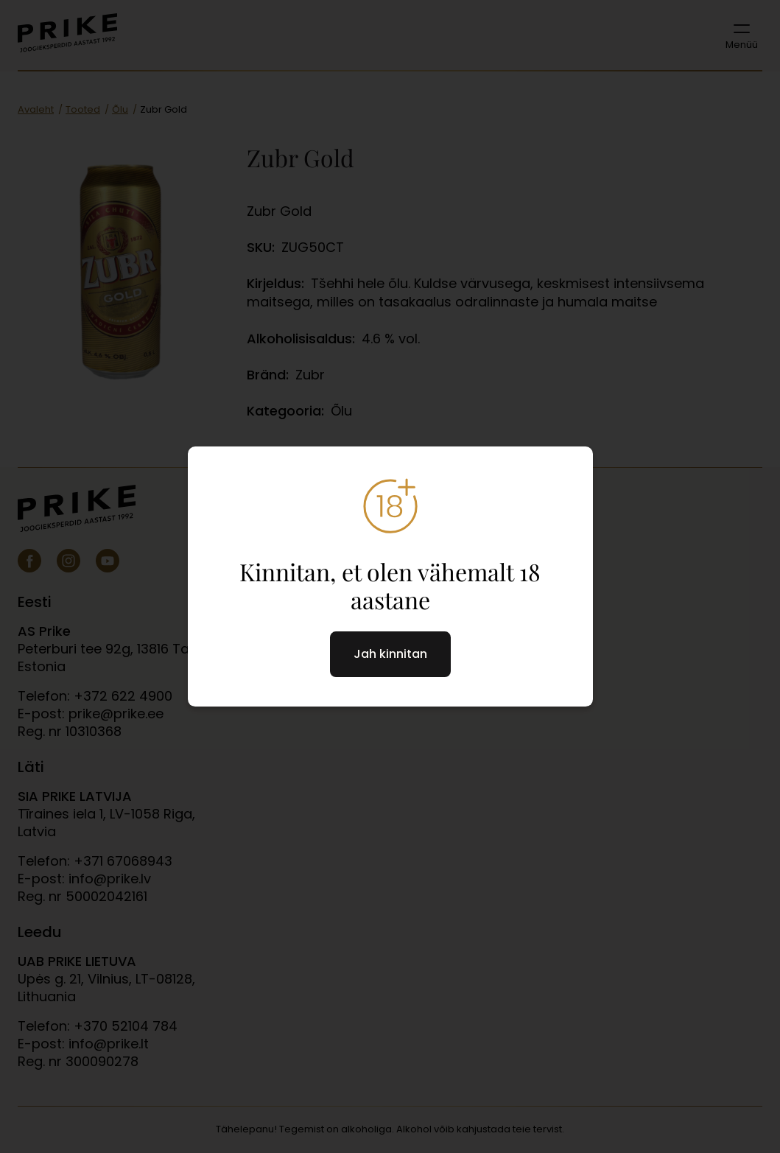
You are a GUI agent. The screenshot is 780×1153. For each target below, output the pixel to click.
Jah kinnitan (390, 653)
